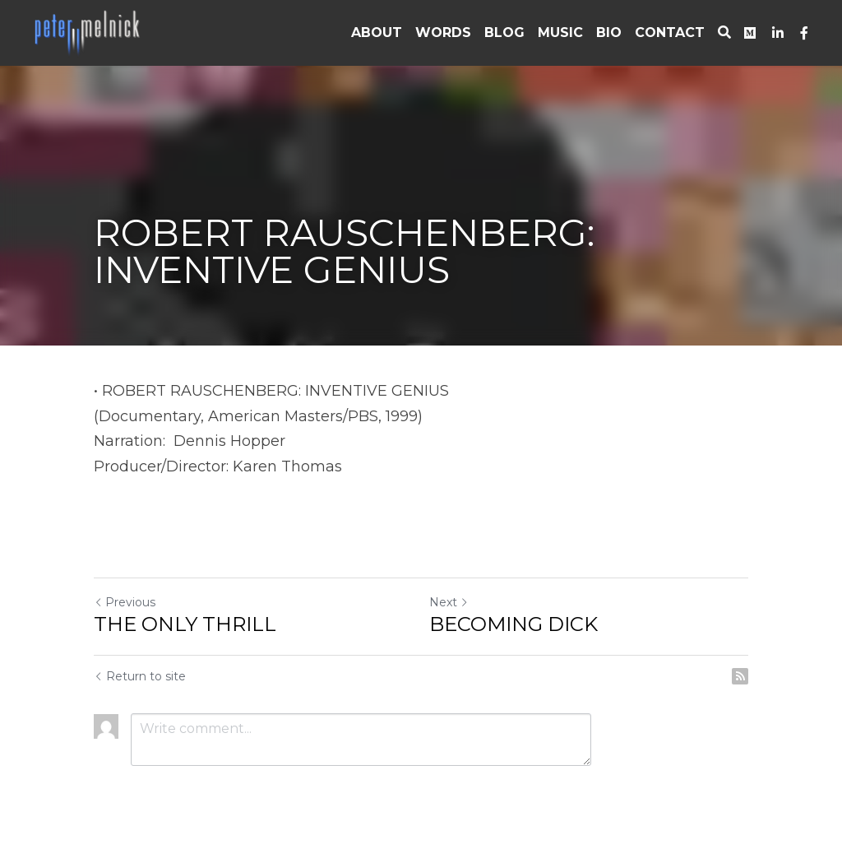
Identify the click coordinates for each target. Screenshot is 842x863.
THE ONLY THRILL (185, 624)
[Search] (724, 32)
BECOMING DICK (513, 624)
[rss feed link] (740, 676)
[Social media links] (750, 32)
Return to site (140, 676)
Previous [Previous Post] (124, 602)
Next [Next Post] (449, 602)
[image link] (89, 32)
